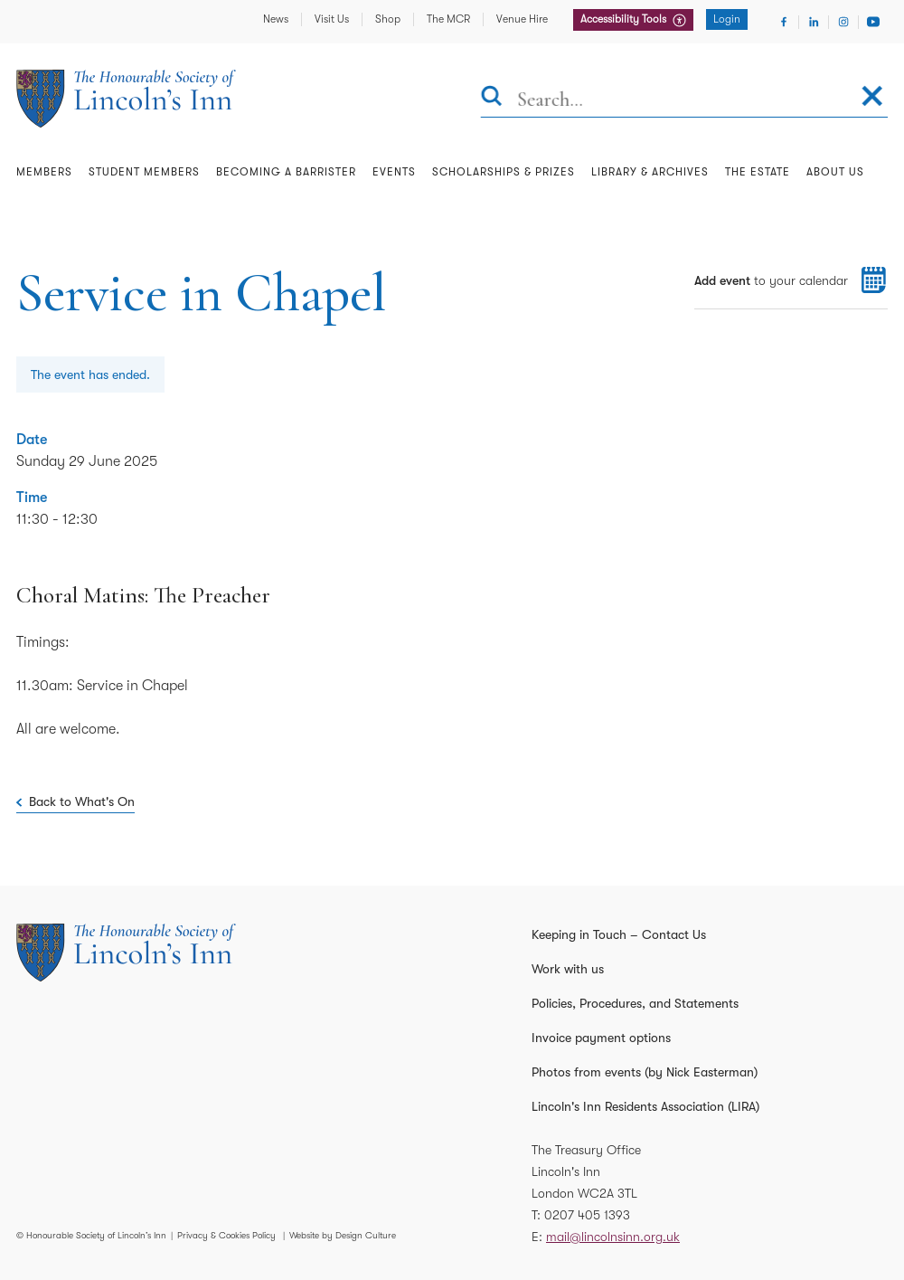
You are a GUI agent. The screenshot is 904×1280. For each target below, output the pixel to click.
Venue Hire (522, 19)
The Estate (757, 172)
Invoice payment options (601, 1037)
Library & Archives (650, 172)
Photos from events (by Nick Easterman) (645, 1072)
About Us (835, 172)
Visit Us (332, 19)
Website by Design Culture (342, 1235)
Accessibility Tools (624, 19)
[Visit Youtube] (873, 21)
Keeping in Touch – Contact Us (619, 934)
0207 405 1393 (587, 1215)
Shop (387, 19)
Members (44, 172)
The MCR (448, 19)
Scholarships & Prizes (503, 172)
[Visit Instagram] (843, 21)
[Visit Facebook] (783, 21)
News (275, 19)
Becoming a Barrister (286, 172)
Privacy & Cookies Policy (226, 1235)
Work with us (568, 969)
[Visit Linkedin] (813, 21)
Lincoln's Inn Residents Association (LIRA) (645, 1106)
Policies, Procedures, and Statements (635, 1003)
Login (726, 19)
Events (394, 172)
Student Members (144, 172)
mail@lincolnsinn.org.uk (613, 1236)
